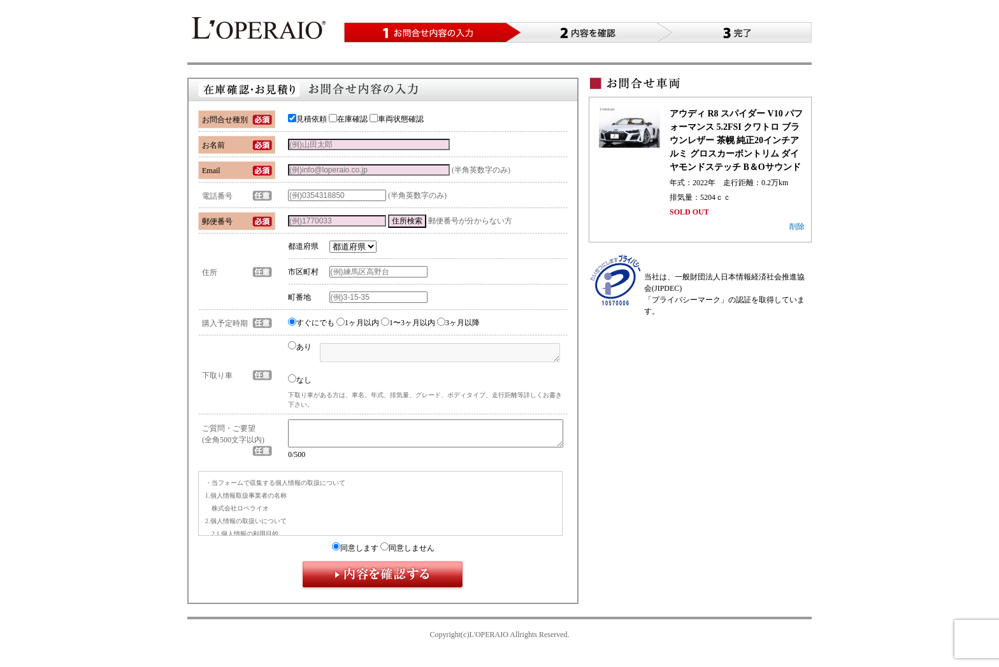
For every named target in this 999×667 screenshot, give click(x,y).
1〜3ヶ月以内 (408, 322)
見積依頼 (307, 119)
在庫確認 (348, 119)
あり (300, 346)
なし (300, 379)
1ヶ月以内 (357, 322)
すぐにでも (311, 322)
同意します (355, 553)
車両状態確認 (397, 119)
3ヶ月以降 (458, 322)
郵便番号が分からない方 (470, 220)
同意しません (407, 553)
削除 (797, 226)
